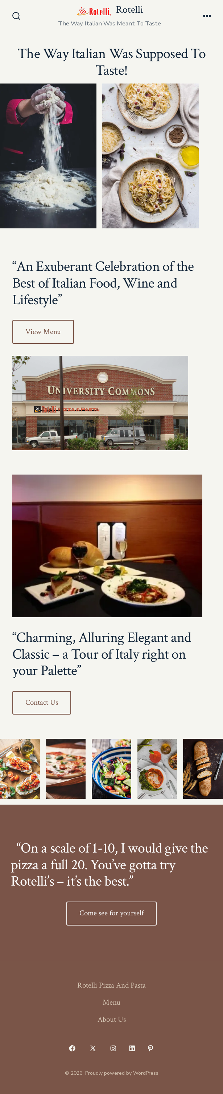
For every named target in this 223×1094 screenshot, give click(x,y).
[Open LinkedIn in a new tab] (132, 1048)
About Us (112, 1019)
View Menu (43, 332)
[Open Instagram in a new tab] (113, 1048)
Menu (111, 1002)
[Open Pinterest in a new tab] (151, 1048)
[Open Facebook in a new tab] (72, 1048)
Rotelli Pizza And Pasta (111, 985)
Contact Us (41, 702)
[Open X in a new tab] (92, 1048)
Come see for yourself (111, 913)
